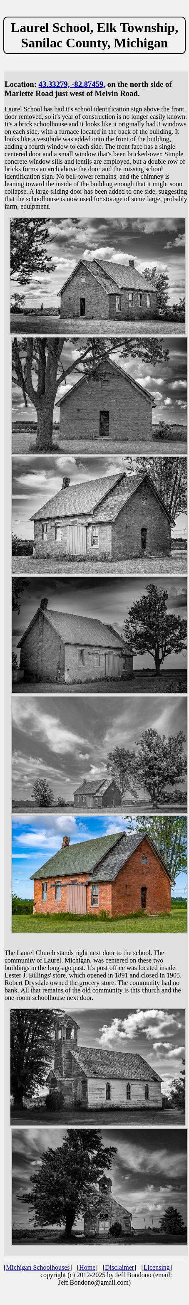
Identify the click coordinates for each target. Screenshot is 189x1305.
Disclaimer (119, 1267)
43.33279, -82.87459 (71, 84)
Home (87, 1267)
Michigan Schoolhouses (38, 1267)
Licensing (157, 1267)
